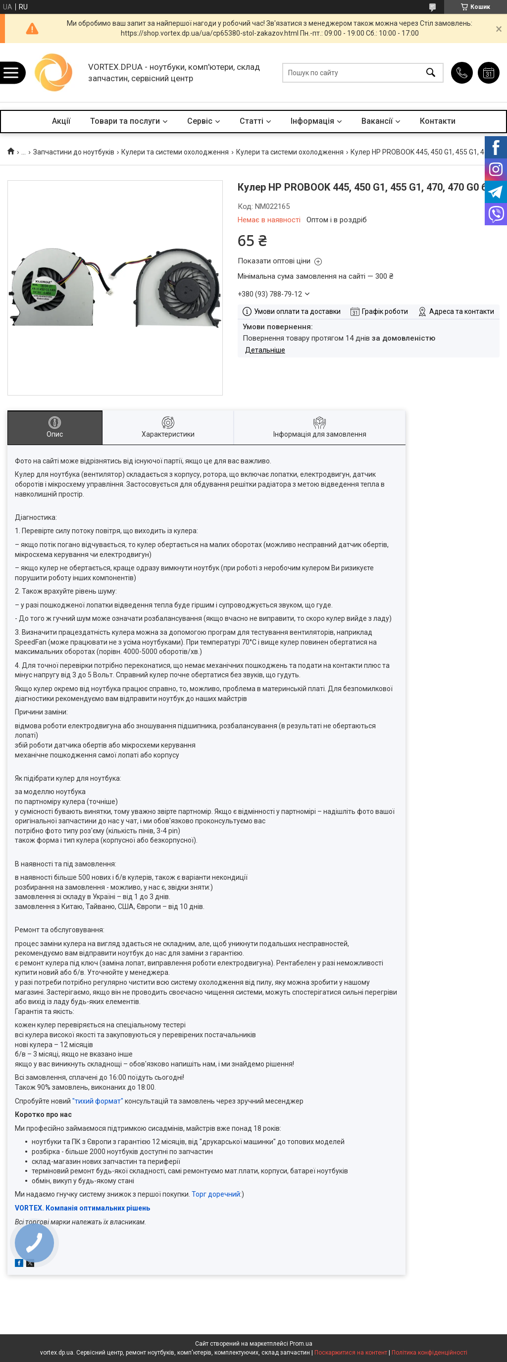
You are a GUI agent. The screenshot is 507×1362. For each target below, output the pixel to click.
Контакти (438, 121)
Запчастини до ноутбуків (73, 152)
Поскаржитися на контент (350, 1352)
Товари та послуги (125, 121)
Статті (251, 121)
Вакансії (377, 121)
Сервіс (199, 121)
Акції (61, 121)
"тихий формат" (97, 1101)
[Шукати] (431, 72)
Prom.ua (301, 1343)
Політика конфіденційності (429, 1352)
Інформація (312, 121)
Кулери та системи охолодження (175, 152)
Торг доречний (216, 1194)
